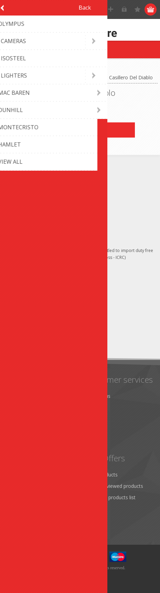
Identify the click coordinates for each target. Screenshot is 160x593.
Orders (17, 497)
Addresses (21, 486)
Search (94, 508)
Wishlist (18, 508)
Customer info (26, 474)
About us (20, 441)
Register (111, 9)
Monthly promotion (31, 396)
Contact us (98, 396)
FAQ (91, 407)
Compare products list (111, 497)
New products (102, 474)
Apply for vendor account (38, 520)
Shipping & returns (30, 407)
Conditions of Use (30, 430)
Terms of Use (25, 418)
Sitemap (95, 418)
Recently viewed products (114, 486)
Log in (124, 9)
